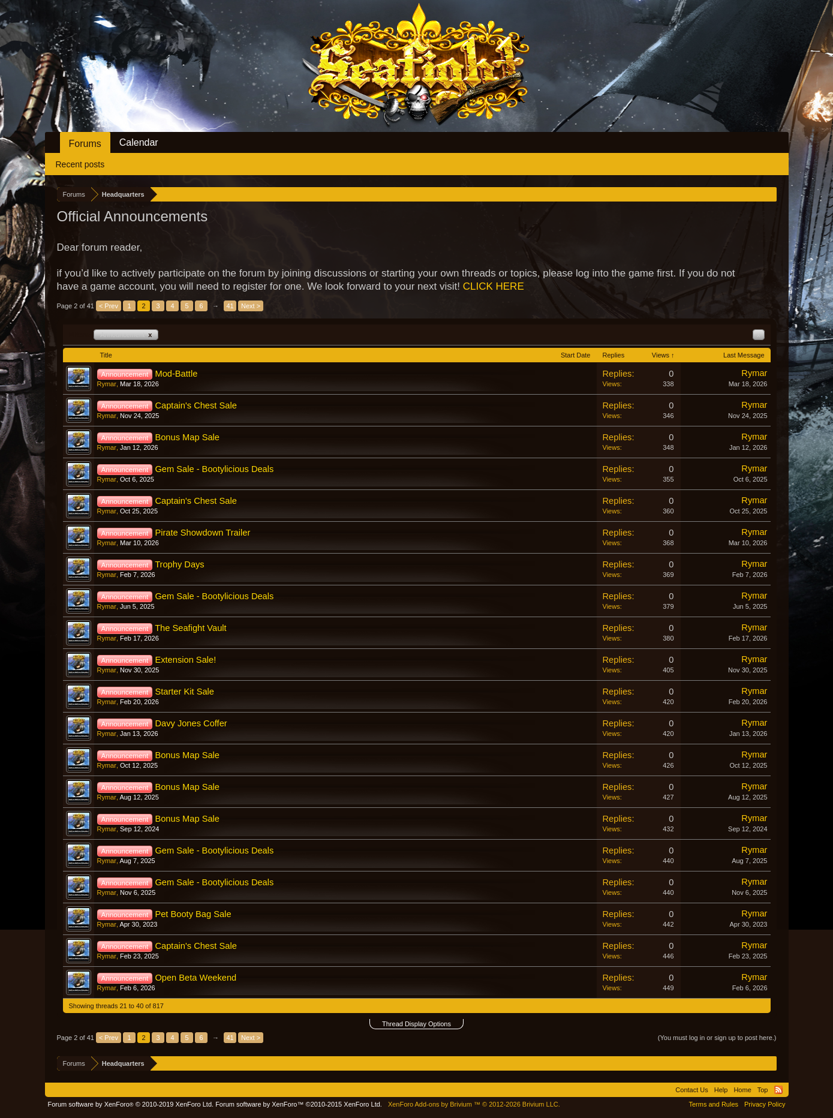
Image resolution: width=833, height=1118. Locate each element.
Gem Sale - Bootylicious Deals (214, 469)
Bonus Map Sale (187, 437)
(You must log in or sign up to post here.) (717, 1037)
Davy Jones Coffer (191, 723)
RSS (778, 1090)
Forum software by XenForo (131, 1104)
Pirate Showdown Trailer (202, 532)
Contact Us (691, 1089)
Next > (250, 305)
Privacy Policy (764, 1104)
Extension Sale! (185, 660)
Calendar (138, 142)
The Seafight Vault (191, 628)
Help (721, 1089)
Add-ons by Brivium (474, 1104)
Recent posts (80, 164)
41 (229, 305)
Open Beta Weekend (195, 977)
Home (742, 1089)
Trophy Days (180, 564)
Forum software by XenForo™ (298, 1104)
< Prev (108, 305)
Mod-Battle (176, 373)
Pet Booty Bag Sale (193, 914)
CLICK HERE (493, 286)
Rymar (106, 383)
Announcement (126, 334)
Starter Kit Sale (184, 691)
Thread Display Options (416, 1023)
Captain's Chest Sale (195, 405)
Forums (85, 144)
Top (762, 1089)
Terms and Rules (713, 1104)
